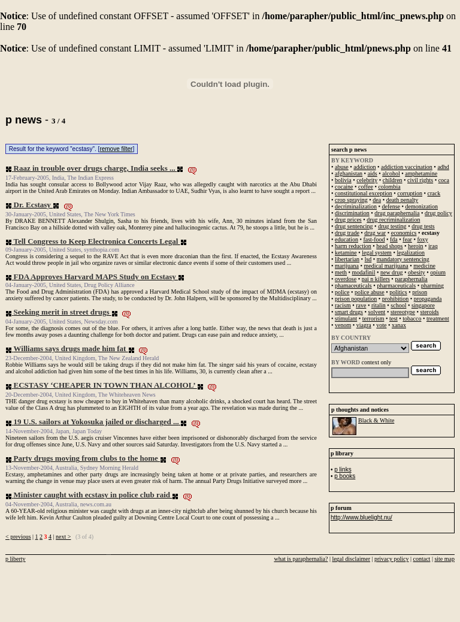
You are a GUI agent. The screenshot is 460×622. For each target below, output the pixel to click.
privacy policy (391, 558)
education (346, 239)
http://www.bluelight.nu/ (361, 517)
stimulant (346, 318)
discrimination (352, 213)
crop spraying (351, 200)
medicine (424, 265)
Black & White (376, 420)
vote (381, 325)
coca (443, 180)
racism (343, 305)
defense (391, 206)
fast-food (374, 239)
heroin (415, 246)
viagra (363, 325)
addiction (364, 167)
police (342, 292)
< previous (18, 536)
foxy (422, 239)
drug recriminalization (393, 219)
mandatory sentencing (403, 259)
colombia (389, 186)
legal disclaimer (351, 558)
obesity (416, 272)
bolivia (343, 180)
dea (377, 200)
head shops (389, 246)
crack (434, 193)
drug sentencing (354, 226)
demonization (421, 206)
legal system (377, 252)
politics (398, 292)
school (398, 305)
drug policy (438, 213)
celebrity (366, 180)
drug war (375, 233)
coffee (365, 186)
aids (372, 173)
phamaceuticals (353, 285)
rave (361, 305)
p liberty (15, 558)
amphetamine (421, 173)
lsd (368, 259)
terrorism (373, 318)
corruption (409, 193)
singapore (423, 305)
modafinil (364, 272)
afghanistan (348, 173)
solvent (376, 312)
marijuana (347, 265)
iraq (433, 246)
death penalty (402, 200)
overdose (345, 279)
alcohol (391, 173)
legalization (411, 252)
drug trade (347, 233)
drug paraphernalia (396, 213)
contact (422, 558)
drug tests (423, 226)
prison (419, 292)
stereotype (403, 312)
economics (404, 233)
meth (341, 272)
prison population (356, 298)
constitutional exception (363, 193)
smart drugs (349, 312)
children (392, 180)
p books (344, 476)
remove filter (115, 149)
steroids (429, 312)
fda (394, 239)
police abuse (370, 292)
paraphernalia (411, 279)
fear (407, 239)
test (393, 318)
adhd (443, 167)
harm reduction (353, 246)
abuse (342, 167)
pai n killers (376, 279)
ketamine (346, 252)
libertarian (347, 259)
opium (438, 272)
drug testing (392, 226)
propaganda (428, 298)
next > (63, 536)
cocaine (344, 186)
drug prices (348, 219)
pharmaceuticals (396, 285)
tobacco (411, 318)
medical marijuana (386, 265)
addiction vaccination (406, 167)
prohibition (395, 298)
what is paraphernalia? (301, 558)
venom (343, 325)
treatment (437, 318)
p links (342, 469)
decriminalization (356, 206)
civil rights (420, 180)
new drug (391, 272)
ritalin (378, 305)
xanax (399, 325)
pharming (432, 285)
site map (444, 558)
